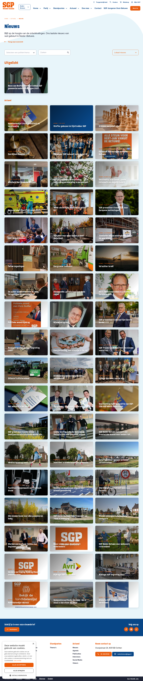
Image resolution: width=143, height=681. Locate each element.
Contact (98, 8)
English (50, 679)
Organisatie (32, 654)
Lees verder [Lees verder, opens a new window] (17, 660)
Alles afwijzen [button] (19, 671)
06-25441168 (103, 654)
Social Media (78, 660)
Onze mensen (33, 647)
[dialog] (19, 660)
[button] (19, 675)
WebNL (133, 679)
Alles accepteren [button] (19, 665)
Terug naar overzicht (13, 42)
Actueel (75, 8)
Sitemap (42, 679)
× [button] (33, 644)
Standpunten (60, 8)
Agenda (76, 650)
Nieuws (76, 647)
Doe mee (87, 8)
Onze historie (33, 650)
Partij (47, 8)
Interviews (77, 657)
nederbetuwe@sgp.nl (122, 654)
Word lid (135, 8)
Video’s (76, 663)
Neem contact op (104, 643)
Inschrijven (12, 629)
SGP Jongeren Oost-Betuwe (116, 8)
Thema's (54, 647)
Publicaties (78, 654)
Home (37, 8)
